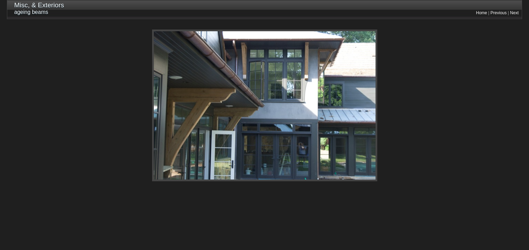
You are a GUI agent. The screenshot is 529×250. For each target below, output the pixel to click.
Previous (499, 12)
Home (481, 12)
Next (514, 12)
